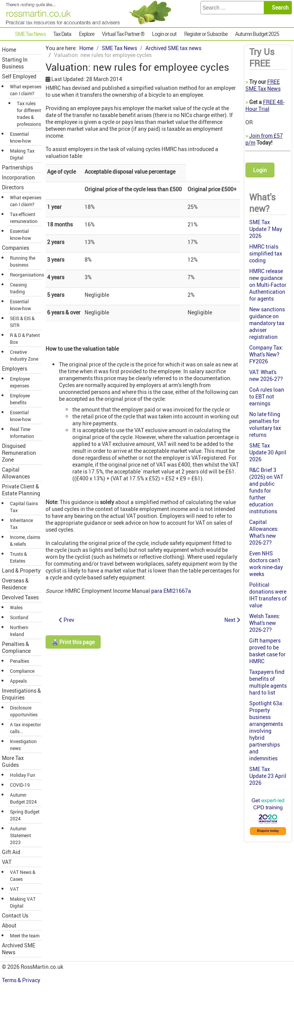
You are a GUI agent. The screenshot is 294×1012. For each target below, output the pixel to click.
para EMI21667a (171, 590)
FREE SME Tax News (263, 85)
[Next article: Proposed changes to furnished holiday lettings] (232, 619)
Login (260, 170)
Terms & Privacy (21, 980)
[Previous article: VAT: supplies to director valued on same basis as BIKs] (66, 619)
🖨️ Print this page (73, 642)
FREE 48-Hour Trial (264, 105)
